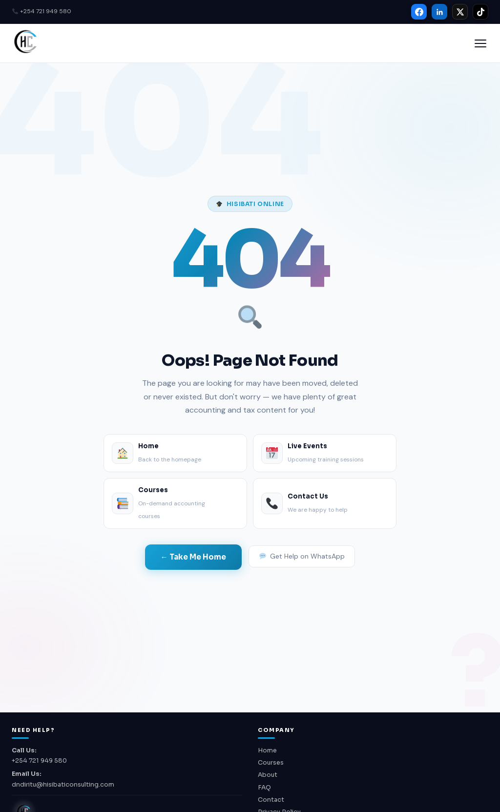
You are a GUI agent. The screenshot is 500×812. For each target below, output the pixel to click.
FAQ (264, 787)
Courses (271, 763)
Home (267, 750)
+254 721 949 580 (41, 11)
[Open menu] (480, 43)
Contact (271, 800)
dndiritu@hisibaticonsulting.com (63, 785)
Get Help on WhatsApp (302, 556)
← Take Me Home (193, 557)
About (267, 775)
